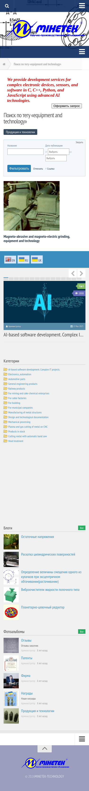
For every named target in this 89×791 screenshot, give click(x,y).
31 (6, 278)
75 (79, 279)
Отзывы (26, 640)
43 (68, 278)
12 (63, 277)
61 (6, 279)
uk (37, 260)
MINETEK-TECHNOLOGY (49, 776)
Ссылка (50, 168)
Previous (73, 273)
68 (42, 279)
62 (11, 279)
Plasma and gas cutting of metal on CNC (28, 426)
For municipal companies (20, 407)
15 (79, 277)
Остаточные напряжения (37, 536)
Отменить (38, 168)
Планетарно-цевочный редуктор (43, 607)
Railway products (16, 388)
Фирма (25, 675)
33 (16, 278)
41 (58, 278)
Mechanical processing (19, 422)
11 (58, 277)
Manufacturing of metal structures (25, 412)
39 (47, 278)
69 (47, 279)
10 (53, 277)
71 (58, 279)
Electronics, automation (19, 374)
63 (16, 279)
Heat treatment (15, 441)
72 (63, 279)
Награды (27, 693)
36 (32, 278)
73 (68, 279)
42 (63, 278)
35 (26, 278)
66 (32, 279)
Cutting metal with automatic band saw (27, 436)
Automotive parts (16, 379)
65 (26, 279)
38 (42, 278)
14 (73, 277)
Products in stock (16, 431)
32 (11, 278)
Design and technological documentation (28, 417)
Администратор (14, 326)
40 (53, 278)
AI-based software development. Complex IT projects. (34, 369)
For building (14, 403)
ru (23, 260)
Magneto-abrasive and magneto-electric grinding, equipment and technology (37, 238)
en (10, 260)
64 (21, 279)
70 (53, 279)
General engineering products (22, 383)
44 (73, 278)
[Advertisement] (39, 485)
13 (68, 277)
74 (73, 279)
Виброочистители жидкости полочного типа (50, 589)
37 (37, 278)
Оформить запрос (66, 106)
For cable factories (17, 398)
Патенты (26, 657)
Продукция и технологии (37, 710)
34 (21, 278)
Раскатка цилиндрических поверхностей (48, 554)
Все (82, 528)
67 (37, 279)
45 (79, 278)
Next (81, 273)
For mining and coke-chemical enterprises (28, 393)
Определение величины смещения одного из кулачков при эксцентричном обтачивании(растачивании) (51, 576)
